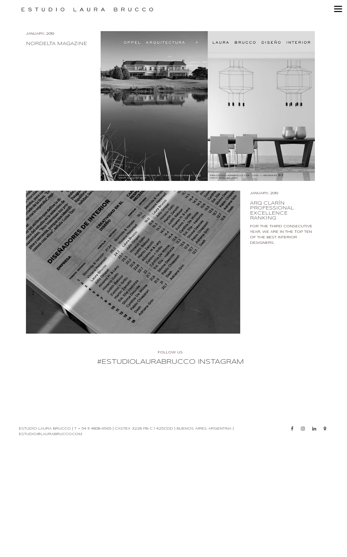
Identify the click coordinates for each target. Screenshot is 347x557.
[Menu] (338, 9)
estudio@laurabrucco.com (50, 461)
